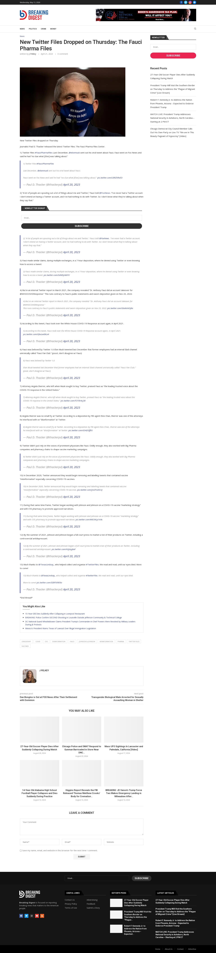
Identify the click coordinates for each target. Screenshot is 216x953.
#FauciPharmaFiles (43, 152)
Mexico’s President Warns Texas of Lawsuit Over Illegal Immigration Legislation (60, 628)
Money (53, 29)
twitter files (134, 641)
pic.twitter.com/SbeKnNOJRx (120, 308)
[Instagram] (190, 2)
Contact (180, 948)
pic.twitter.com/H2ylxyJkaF (63, 549)
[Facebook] (181, 2)
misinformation (106, 641)
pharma (121, 641)
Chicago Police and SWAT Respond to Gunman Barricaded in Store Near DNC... (81, 749)
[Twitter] (185, 2)
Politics (33, 29)
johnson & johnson (87, 641)
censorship (26, 641)
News (22, 29)
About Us (168, 948)
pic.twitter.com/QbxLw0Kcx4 (36, 334)
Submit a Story (93, 908)
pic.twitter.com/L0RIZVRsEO (109, 177)
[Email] (194, 2)
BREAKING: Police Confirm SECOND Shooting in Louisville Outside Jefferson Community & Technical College (73, 617)
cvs (46, 641)
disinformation (58, 641)
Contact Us (70, 900)
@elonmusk (74, 152)
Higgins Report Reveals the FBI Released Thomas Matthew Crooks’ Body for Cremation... (81, 793)
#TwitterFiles (92, 564)
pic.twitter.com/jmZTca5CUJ (89, 490)
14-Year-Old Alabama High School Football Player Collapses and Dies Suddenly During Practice (39, 793)
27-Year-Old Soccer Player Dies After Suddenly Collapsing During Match (136, 902)
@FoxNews (104, 193)
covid (38, 641)
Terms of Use (71, 908)
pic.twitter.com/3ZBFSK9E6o (49, 582)
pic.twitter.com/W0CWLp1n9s (89, 519)
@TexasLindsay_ (46, 564)
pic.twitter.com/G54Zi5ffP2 (80, 430)
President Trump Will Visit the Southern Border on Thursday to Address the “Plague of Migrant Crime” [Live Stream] (172, 89)
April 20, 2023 (71, 184)
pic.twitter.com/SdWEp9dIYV (57, 275)
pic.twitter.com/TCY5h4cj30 (73, 400)
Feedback (91, 904)
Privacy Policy (71, 904)
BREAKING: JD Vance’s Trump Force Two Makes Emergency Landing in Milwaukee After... (124, 793)
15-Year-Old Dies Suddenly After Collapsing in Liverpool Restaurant (55, 613)
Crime (43, 29)
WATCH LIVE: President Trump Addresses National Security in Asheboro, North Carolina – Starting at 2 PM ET (172, 118)
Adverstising (92, 900)
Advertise (192, 948)
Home (157, 948)
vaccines (25, 646)
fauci (72, 641)
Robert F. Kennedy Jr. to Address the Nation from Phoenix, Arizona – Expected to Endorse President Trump (172, 103)
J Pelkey (32, 54)
